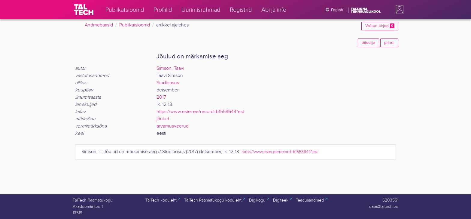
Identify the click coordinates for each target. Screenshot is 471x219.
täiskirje (368, 42)
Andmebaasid (99, 25)
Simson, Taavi (170, 68)
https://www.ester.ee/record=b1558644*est (200, 112)
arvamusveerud (172, 126)
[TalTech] (83, 9)
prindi (389, 42)
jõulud (162, 119)
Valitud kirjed (379, 25)
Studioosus (167, 83)
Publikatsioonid (134, 25)
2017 (161, 97)
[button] (398, 9)
